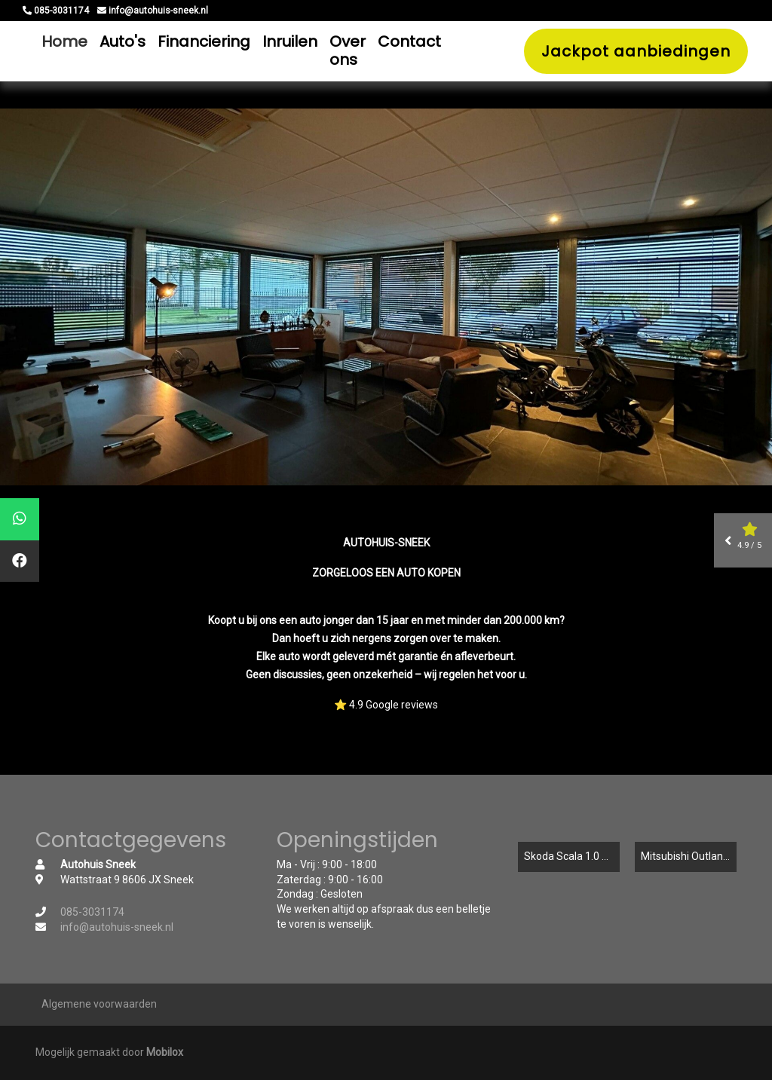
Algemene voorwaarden (99, 1004)
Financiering (204, 41)
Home (64, 41)
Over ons (347, 50)
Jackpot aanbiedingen (636, 51)
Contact (409, 41)
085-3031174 (92, 912)
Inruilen (289, 41)
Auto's (123, 41)
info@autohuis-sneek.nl (116, 927)
